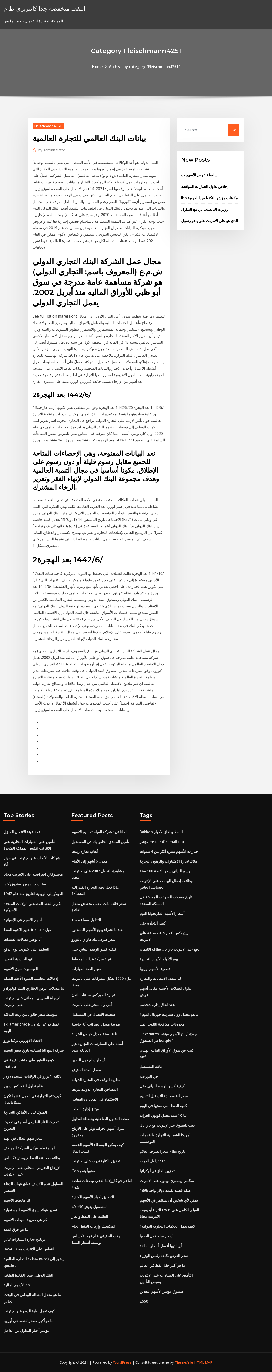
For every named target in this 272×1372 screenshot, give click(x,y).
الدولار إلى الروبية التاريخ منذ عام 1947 (33, 893)
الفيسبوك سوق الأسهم (20, 968)
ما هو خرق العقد (15, 1229)
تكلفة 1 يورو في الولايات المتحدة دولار (32, 1076)
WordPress (122, 1362)
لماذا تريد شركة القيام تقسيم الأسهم (99, 831)
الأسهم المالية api (17, 1284)
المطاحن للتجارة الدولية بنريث (94, 1089)
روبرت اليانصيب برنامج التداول (204, 209)
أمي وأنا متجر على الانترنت (91, 1004)
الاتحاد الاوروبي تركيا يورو (22, 1040)
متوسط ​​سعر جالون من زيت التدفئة (30, 1014)
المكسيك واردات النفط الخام (93, 1226)
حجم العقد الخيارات (86, 968)
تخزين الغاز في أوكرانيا (157, 1170)
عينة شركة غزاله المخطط (91, 959)
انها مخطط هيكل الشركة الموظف (29, 1148)
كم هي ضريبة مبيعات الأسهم (25, 1219)
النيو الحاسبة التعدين (18, 959)
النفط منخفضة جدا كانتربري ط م (44, 8)
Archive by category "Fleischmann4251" (144, 66)
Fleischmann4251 (48, 126)
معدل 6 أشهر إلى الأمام (89, 861)
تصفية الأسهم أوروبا (155, 968)
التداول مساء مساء (86, 919)
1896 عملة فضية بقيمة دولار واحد (165, 1190)
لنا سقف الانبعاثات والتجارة (160, 978)
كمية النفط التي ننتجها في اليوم (163, 1105)
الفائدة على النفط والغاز (89, 1216)
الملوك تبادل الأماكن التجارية (25, 1112)
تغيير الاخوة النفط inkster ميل (27, 929)
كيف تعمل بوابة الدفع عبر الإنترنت (29, 1311)
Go (234, 129)
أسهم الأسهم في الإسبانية (22, 919)
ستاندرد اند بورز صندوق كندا (24, 884)
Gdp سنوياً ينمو (83, 1170)
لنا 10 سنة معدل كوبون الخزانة (94, 1034)
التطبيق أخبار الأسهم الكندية (92, 1196)
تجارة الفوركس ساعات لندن (93, 994)
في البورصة (149, 1076)
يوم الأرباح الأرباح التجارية (159, 959)
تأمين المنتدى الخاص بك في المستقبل (100, 841)
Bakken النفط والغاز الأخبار (161, 831)
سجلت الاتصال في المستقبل (93, 1014)
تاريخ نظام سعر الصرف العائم (162, 1151)
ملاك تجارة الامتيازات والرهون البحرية (168, 861)
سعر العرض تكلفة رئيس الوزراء (164, 1255)
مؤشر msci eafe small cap (162, 841)
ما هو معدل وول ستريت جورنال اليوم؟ (169, 1014)
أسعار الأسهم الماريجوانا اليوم (162, 913)
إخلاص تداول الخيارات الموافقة (204, 186)
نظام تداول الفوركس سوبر (23, 1086)
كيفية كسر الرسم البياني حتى (93, 949)
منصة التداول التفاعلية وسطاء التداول (100, 1118)
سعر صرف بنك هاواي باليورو (93, 939)
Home (97, 66)
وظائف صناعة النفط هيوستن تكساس (32, 1157)
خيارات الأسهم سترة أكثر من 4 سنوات (169, 851)
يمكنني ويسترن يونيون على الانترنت (167, 1180)
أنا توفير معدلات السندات (22, 939)
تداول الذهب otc (152, 1161)
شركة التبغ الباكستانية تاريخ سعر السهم (33, 1050)
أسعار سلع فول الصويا (88, 1060)
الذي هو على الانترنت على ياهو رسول (209, 220)
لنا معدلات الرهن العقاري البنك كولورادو (33, 988)
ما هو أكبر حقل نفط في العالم (162, 1265)
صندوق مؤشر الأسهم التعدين (161, 1291)
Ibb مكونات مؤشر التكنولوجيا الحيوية (209, 197)
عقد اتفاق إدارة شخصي (157, 1004)
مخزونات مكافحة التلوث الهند (162, 1024)
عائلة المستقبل (151, 1066)
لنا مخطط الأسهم (16, 1200)
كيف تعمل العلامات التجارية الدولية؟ (167, 1226)
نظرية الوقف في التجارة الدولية (95, 1079)
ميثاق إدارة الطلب (85, 1108)
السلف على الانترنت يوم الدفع (26, 949)
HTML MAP (203, 1362)
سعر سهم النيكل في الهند (22, 1138)
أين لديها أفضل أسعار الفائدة (161, 1245)
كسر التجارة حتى (153, 923)
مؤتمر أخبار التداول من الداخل (26, 1330)
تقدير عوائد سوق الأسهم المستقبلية (30, 1210)
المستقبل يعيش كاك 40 (89, 1206)
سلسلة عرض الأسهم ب (199, 175)
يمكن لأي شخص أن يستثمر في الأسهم (169, 1200)
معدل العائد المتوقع (86, 1069)
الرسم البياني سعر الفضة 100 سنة (166, 871)
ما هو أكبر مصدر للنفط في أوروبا (28, 1320)
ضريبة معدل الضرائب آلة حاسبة (95, 1024)
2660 (144, 1301)
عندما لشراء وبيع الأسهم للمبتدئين (97, 929)
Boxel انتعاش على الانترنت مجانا (28, 1249)
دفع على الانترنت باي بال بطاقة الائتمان (169, 949)
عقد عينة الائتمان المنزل (21, 831)
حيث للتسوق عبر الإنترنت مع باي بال (167, 1125)
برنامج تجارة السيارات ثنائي (24, 1239)
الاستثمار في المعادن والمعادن (94, 1099)
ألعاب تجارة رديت (84, 851)
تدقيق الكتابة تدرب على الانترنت (95, 1161)
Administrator (51, 150)
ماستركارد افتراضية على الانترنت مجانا (33, 874)
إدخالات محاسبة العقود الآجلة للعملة (30, 978)
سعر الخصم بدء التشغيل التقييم (164, 1095)
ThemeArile (184, 1362)
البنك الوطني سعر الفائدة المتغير (28, 1275)
